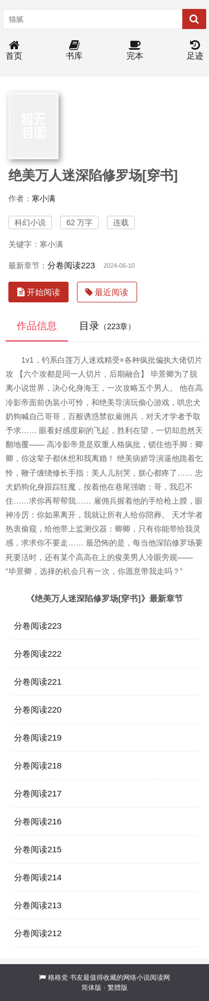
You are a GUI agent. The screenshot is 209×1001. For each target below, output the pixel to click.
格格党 (58, 977)
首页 (14, 50)
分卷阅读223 (71, 265)
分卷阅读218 (38, 765)
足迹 (195, 50)
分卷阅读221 (38, 681)
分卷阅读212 (38, 933)
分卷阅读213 (38, 905)
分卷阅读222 (38, 653)
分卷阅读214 (38, 877)
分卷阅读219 (38, 737)
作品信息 (37, 325)
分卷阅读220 (38, 709)
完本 (135, 50)
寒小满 (43, 198)
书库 (74, 50)
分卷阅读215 (38, 849)
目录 (107, 325)
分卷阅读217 (38, 793)
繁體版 (118, 987)
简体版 (91, 987)
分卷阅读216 (38, 821)
